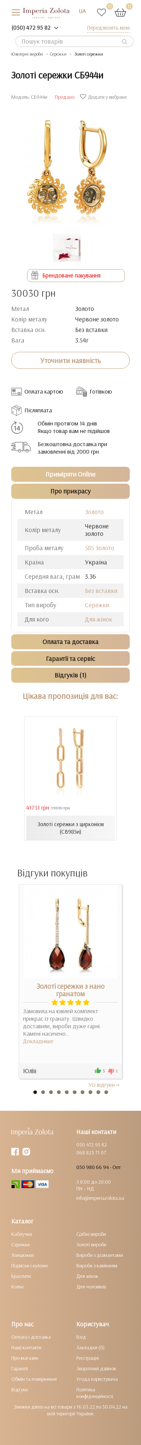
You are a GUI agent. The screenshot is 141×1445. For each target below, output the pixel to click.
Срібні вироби (91, 1234)
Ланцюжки (22, 1255)
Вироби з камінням (96, 1265)
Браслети (21, 1276)
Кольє (17, 1286)
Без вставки (101, 590)
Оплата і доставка (31, 1336)
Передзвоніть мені (108, 27)
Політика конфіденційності (94, 1393)
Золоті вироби (91, 1244)
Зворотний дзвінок (96, 1368)
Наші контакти (26, 1347)
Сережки (97, 605)
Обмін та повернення (34, 1379)
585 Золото (99, 548)
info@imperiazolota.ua (100, 1198)
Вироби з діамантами (99, 1255)
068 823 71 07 (91, 1152)
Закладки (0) (90, 1347)
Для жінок (98, 619)
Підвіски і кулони (29, 1265)
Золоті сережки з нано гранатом (70, 990)
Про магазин (24, 1357)
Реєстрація (87, 1357)
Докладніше (38, 1041)
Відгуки (19, 1389)
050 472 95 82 (91, 1144)
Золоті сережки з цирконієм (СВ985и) (71, 828)
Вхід (81, 1336)
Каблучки (21, 1234)
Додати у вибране (104, 97)
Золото (94, 512)
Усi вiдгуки (104, 1084)
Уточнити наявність (70, 360)
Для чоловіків (91, 1286)
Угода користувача (97, 1379)
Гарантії (19, 1368)
